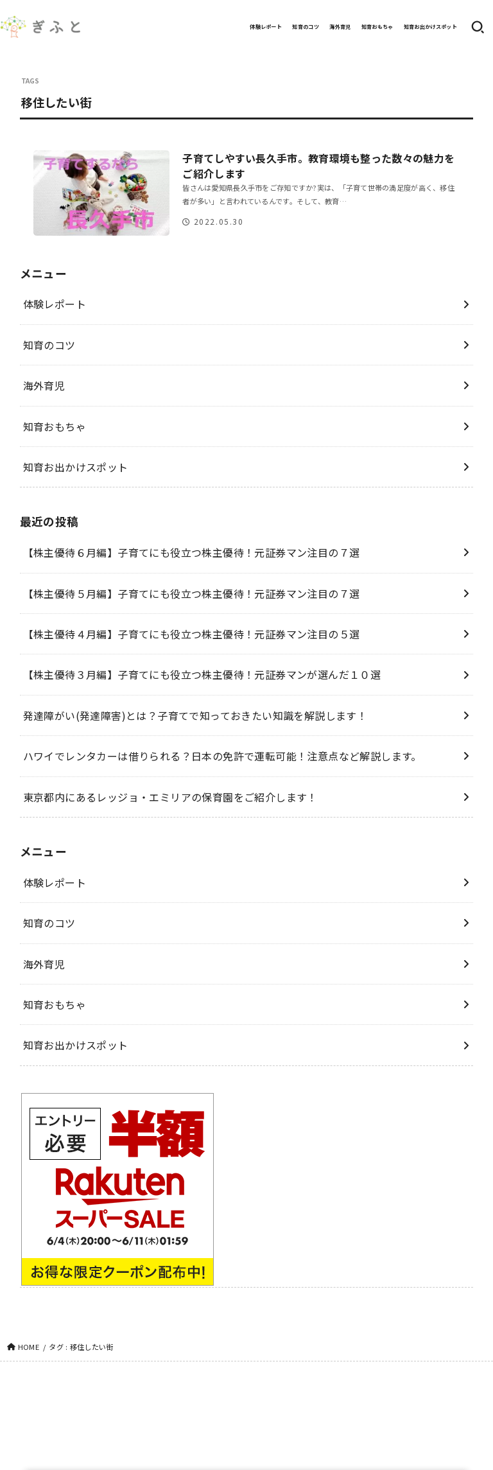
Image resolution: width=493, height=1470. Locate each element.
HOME (28, 1347)
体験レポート (266, 26)
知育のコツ (305, 26)
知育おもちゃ (377, 26)
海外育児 (339, 26)
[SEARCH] (477, 26)
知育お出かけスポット (430, 26)
